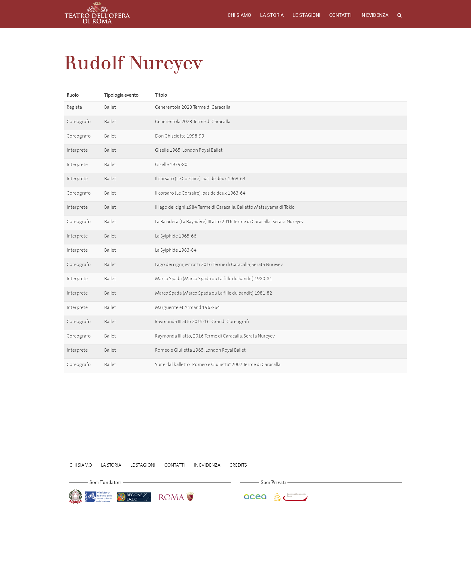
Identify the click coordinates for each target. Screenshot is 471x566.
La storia (272, 15)
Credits (238, 465)
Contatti (340, 15)
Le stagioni (306, 15)
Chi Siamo (239, 15)
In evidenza (374, 15)
